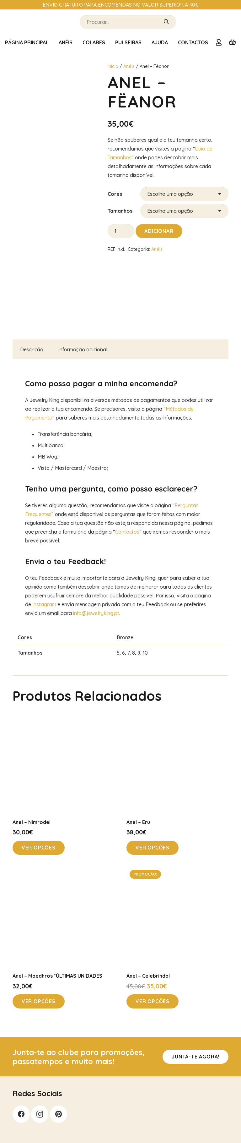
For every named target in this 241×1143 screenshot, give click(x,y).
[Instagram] (39, 1114)
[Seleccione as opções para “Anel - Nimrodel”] (39, 848)
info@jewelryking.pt (96, 613)
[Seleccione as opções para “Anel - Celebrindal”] (152, 1001)
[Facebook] (21, 1114)
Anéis (129, 66)
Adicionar (158, 231)
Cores (115, 194)
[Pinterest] (58, 1114)
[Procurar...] (128, 22)
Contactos (127, 532)
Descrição (31, 349)
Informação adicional (82, 349)
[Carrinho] (232, 42)
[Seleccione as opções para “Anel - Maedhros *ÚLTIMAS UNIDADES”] (39, 1001)
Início (113, 66)
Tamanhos (120, 211)
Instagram (44, 604)
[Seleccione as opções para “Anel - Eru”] (152, 848)
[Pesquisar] (166, 22)
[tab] (32, 349)
